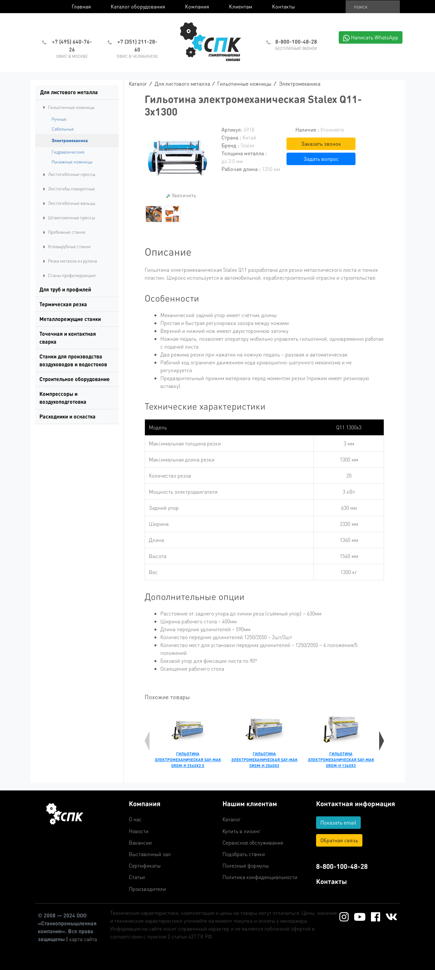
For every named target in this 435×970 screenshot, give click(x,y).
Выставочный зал (150, 854)
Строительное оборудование (74, 379)
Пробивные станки (66, 232)
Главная (81, 6)
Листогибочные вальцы (71, 203)
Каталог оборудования (138, 6)
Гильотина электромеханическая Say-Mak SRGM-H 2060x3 (264, 759)
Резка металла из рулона (72, 261)
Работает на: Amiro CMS (413, 966)
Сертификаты (145, 865)
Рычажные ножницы (72, 161)
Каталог (138, 83)
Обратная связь (339, 840)
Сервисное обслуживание (252, 842)
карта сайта (83, 939)
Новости (139, 831)
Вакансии (140, 842)
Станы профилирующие (72, 275)
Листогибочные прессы (71, 174)
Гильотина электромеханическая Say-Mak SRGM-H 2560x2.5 (188, 759)
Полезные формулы (245, 865)
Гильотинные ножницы (71, 107)
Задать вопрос (321, 158)
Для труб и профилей (65, 289)
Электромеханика (70, 140)
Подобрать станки (243, 854)
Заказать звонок (321, 143)
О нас (135, 819)
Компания (197, 6)
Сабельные (63, 129)
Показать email (338, 822)
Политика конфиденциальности (259, 876)
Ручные (59, 119)
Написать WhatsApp (370, 37)
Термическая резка (63, 304)
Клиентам (240, 6)
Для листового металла (69, 92)
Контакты (283, 6)
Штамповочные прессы (71, 217)
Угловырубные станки (69, 246)
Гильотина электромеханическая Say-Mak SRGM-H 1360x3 (341, 759)
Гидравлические (68, 152)
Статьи (137, 876)
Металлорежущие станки (70, 318)
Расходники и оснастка (67, 416)
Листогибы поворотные (71, 188)
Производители (147, 888)
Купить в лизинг (241, 831)
